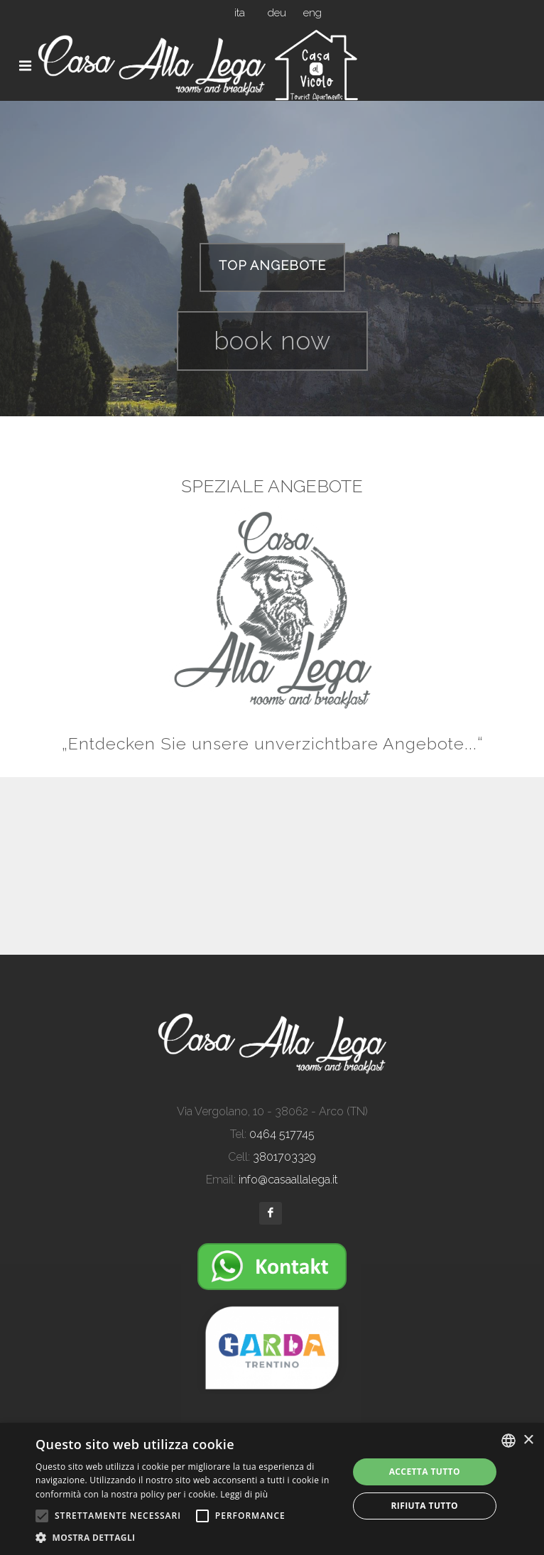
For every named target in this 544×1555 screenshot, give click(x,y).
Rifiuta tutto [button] (424, 1506)
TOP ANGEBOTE (272, 265)
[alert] (272, 1489)
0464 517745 (282, 1134)
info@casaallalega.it (288, 1179)
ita (239, 12)
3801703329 (284, 1157)
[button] (187, 1537)
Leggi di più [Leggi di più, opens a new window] (244, 1494)
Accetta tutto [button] (424, 1471)
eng (312, 12)
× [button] (528, 1440)
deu (277, 12)
